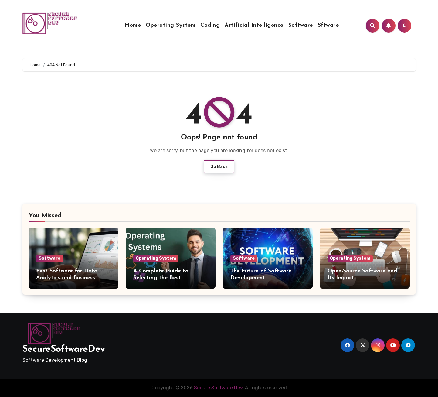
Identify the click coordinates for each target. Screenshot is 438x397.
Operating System (170, 25)
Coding (210, 25)
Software (300, 25)
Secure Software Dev (218, 388)
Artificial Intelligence (254, 25)
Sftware (328, 25)
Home (133, 25)
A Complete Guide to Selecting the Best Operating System (160, 277)
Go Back (219, 166)
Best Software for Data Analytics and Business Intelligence (66, 277)
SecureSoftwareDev (63, 349)
